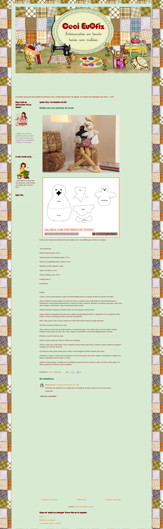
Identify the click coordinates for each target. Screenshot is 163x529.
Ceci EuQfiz (20, 11)
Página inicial (81, 500)
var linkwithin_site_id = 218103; (50, 523)
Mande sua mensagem (47, 520)
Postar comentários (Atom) (84, 507)
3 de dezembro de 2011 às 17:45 (67, 385)
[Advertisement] (81, 475)
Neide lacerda (50, 385)
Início (41, 516)
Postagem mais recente (49, 500)
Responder (49, 391)
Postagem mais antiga (113, 500)
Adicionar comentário (48, 396)
